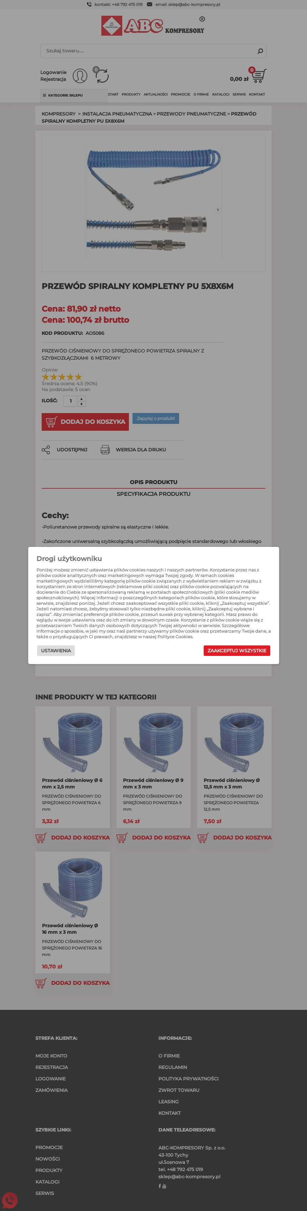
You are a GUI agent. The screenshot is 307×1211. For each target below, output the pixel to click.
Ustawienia (58, 652)
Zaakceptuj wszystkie (234, 652)
